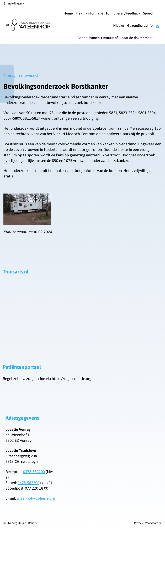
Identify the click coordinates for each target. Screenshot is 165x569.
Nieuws (118, 25)
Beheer (32, 522)
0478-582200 (34, 471)
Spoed (148, 13)
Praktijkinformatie (89, 13)
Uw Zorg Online (16, 522)
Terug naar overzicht (22, 75)
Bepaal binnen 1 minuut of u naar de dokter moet (115, 38)
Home (68, 13)
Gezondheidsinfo (140, 25)
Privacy (138, 522)
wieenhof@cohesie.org (36, 498)
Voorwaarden (153, 522)
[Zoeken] (158, 27)
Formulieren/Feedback (123, 13)
